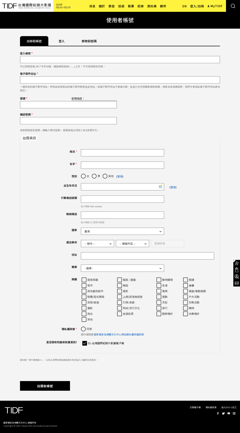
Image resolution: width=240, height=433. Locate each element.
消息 (92, 5)
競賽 (131, 5)
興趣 (74, 279)
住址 (74, 255)
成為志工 (236, 276)
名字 (73, 164)
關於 (102, 5)
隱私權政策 (69, 329)
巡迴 (121, 5)
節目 (111, 5)
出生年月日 (70, 185)
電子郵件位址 (29, 74)
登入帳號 (26, 53)
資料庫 (152, 5)
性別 (74, 176)
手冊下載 (236, 270)
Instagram (234, 413)
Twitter (223, 413)
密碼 (23, 98)
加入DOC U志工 (229, 407)
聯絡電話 (71, 214)
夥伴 (163, 5)
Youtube (228, 413)
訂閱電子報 (195, 407)
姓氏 (73, 151)
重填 (119, 176)
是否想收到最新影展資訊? (61, 342)
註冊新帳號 (45, 386)
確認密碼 (26, 114)
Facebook (218, 413)
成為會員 (236, 263)
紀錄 (141, 5)
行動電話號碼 (69, 198)
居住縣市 (71, 242)
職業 (74, 267)
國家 (74, 230)
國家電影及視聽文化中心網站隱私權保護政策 (119, 334)
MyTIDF (216, 6)
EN (184, 6)
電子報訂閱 (236, 283)
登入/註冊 (197, 6)
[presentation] (45, 369)
